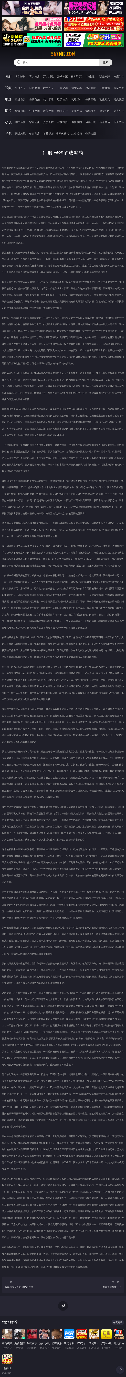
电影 (8, 99)
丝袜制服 (90, 88)
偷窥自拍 (20, 111)
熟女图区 (104, 111)
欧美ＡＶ (48, 88)
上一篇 (32, 1285)
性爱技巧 (119, 122)
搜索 (105, 62)
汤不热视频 (62, 133)
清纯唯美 (90, 111)
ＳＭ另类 (119, 88)
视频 (8, 88)
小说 (8, 122)
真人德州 (34, 76)
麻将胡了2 (77, 76)
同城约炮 (20, 133)
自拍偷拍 (34, 88)
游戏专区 (62, 76)
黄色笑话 (104, 122)
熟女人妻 (76, 88)
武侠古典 (62, 122)
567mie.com (63, 54)
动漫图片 (62, 111)
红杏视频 (76, 133)
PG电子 (20, 76)
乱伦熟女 (104, 99)
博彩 (8, 76)
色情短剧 (90, 133)
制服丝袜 (76, 99)
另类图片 (119, 111)
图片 (8, 110)
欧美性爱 (62, 99)
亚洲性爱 (20, 99)
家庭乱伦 (34, 122)
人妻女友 (48, 122)
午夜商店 (34, 133)
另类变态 (119, 99)
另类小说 (90, 122)
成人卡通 (48, 99)
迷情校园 (76, 122)
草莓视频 (48, 133)
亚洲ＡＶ (20, 88)
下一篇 (93, 1285)
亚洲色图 (34, 111)
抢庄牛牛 (119, 76)
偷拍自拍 (34, 99)
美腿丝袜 (76, 111)
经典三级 (90, 99)
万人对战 (48, 76)
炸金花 (90, 76)
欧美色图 (48, 111)
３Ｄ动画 (62, 88)
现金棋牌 (104, 76)
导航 (8, 133)
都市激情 (20, 122)
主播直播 (104, 88)
